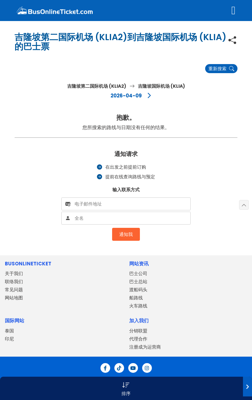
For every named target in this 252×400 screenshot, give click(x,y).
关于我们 (14, 273)
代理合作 (138, 339)
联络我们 (14, 281)
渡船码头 (138, 289)
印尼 (9, 339)
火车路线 (138, 306)
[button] (126, 388)
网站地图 (14, 297)
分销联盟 (138, 331)
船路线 (136, 297)
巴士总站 (138, 281)
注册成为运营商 (145, 347)
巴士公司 (138, 273)
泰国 (9, 331)
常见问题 (14, 289)
